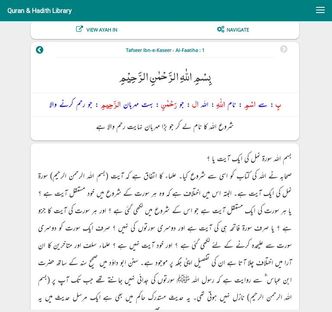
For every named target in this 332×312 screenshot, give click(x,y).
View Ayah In (101, 29)
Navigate (238, 29)
